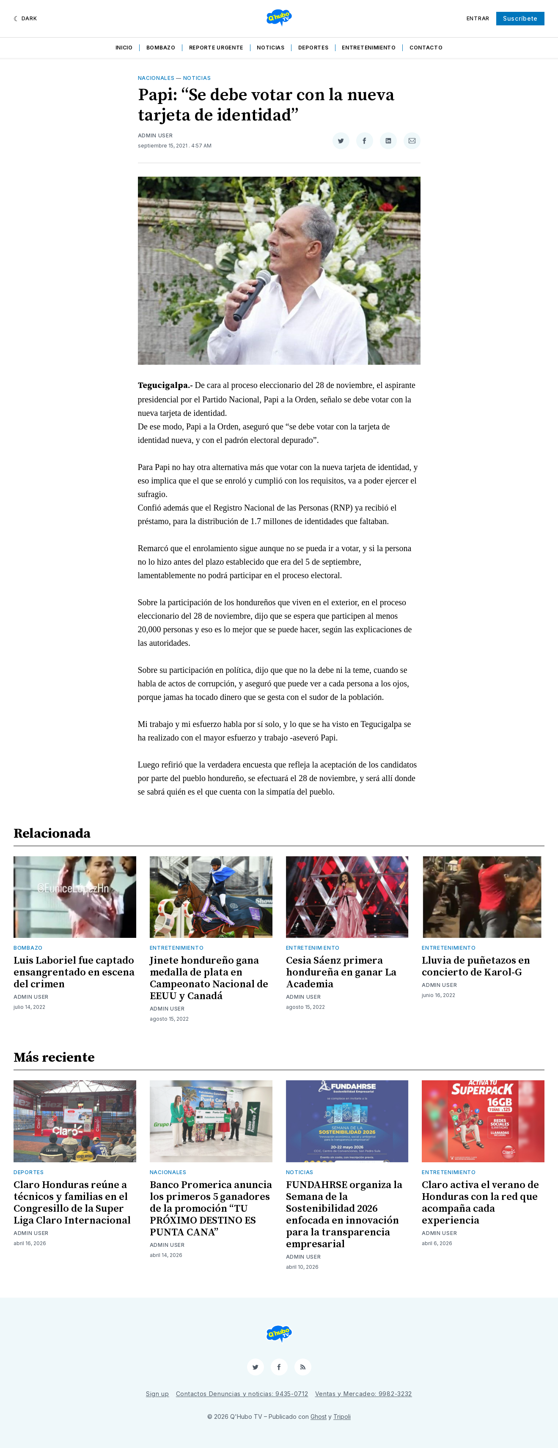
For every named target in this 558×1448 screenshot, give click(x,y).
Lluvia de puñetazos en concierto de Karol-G (476, 966)
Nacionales (156, 78)
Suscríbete (520, 18)
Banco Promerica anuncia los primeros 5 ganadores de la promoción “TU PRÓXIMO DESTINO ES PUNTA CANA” (211, 1209)
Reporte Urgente (216, 47)
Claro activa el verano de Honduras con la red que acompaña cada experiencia (480, 1203)
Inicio (124, 47)
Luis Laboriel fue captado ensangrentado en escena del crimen (74, 972)
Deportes (313, 47)
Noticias (271, 47)
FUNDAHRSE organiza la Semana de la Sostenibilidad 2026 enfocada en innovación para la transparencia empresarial (344, 1215)
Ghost (319, 1416)
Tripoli (342, 1416)
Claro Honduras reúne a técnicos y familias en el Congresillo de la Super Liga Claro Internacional (72, 1203)
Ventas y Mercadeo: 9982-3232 (363, 1393)
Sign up (157, 1393)
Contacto (426, 47)
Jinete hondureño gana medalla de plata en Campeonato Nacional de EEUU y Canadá (209, 978)
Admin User (155, 135)
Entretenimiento (369, 47)
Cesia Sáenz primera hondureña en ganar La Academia (341, 972)
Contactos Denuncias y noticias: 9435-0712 (242, 1393)
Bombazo (161, 47)
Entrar (478, 18)
